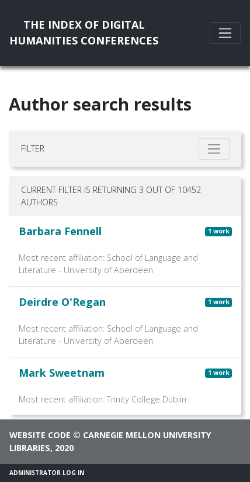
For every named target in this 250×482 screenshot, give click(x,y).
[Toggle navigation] (225, 33)
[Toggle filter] (214, 149)
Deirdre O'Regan (62, 302)
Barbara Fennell (60, 231)
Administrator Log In (46, 473)
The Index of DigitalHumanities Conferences (83, 32)
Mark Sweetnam (62, 373)
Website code (40, 434)
